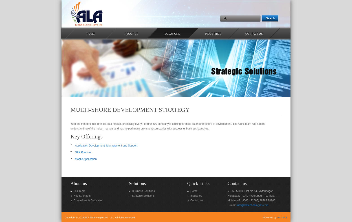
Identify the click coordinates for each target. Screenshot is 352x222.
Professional (97, 13)
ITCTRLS (282, 217)
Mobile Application (86, 159)
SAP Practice (83, 152)
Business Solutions (143, 191)
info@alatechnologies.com (252, 205)
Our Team (79, 191)
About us (78, 183)
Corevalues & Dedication (88, 200)
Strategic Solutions (143, 195)
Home (194, 191)
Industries (196, 195)
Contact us (196, 200)
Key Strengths (82, 195)
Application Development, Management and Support (106, 145)
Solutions (137, 183)
